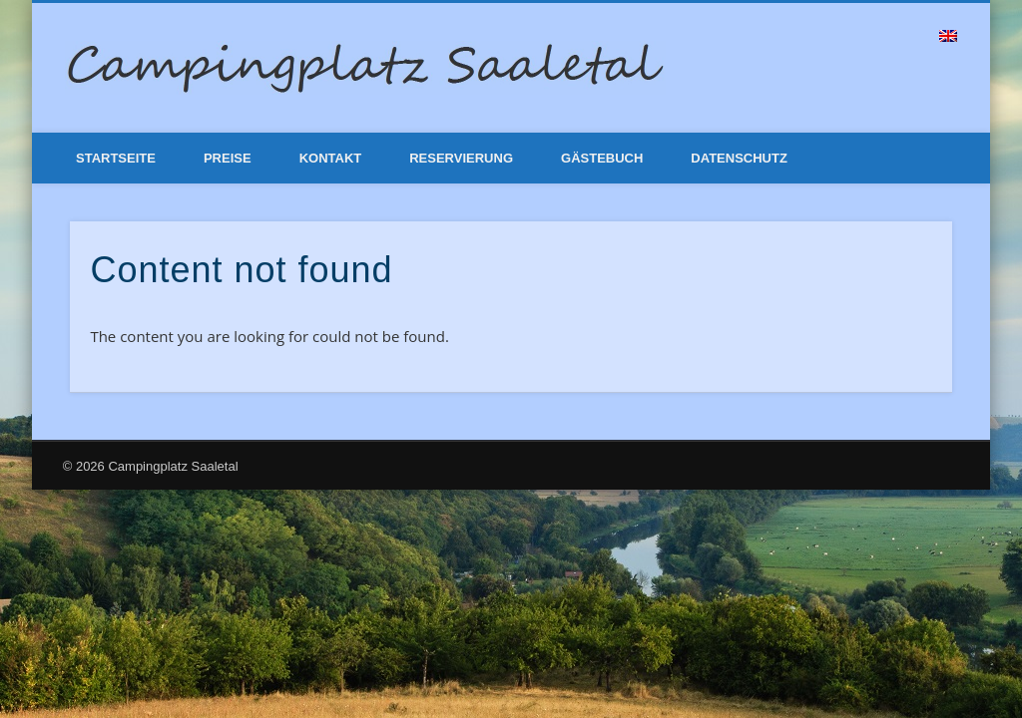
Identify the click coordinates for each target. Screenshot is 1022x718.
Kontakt (330, 158)
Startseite (116, 158)
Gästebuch (602, 158)
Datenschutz (739, 158)
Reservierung (461, 158)
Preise (228, 158)
